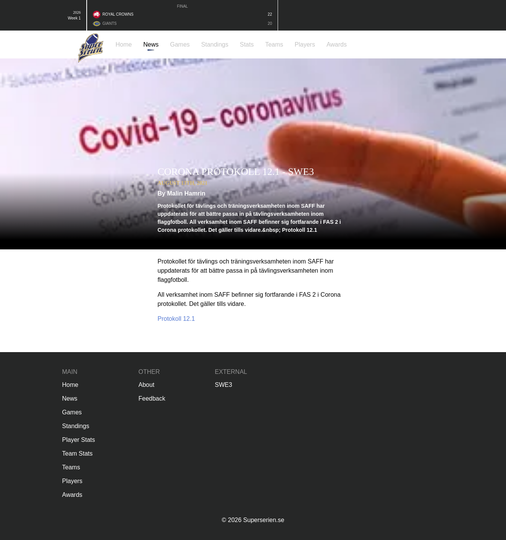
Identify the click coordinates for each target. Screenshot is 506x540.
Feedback (152, 398)
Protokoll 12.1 (176, 318)
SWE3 (223, 385)
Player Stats (78, 440)
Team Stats (77, 453)
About (147, 385)
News (70, 398)
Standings (75, 426)
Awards (72, 494)
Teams (71, 467)
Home (70, 385)
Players (72, 481)
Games (72, 412)
